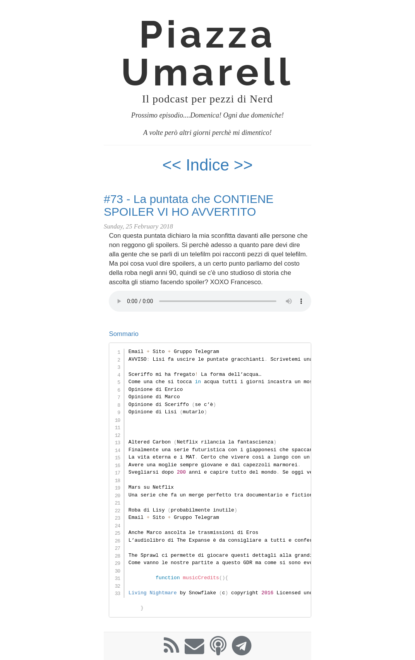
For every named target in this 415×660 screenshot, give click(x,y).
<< (171, 165)
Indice (210, 165)
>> (243, 165)
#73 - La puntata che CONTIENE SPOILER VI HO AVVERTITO (189, 205)
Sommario (123, 334)
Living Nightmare (153, 592)
